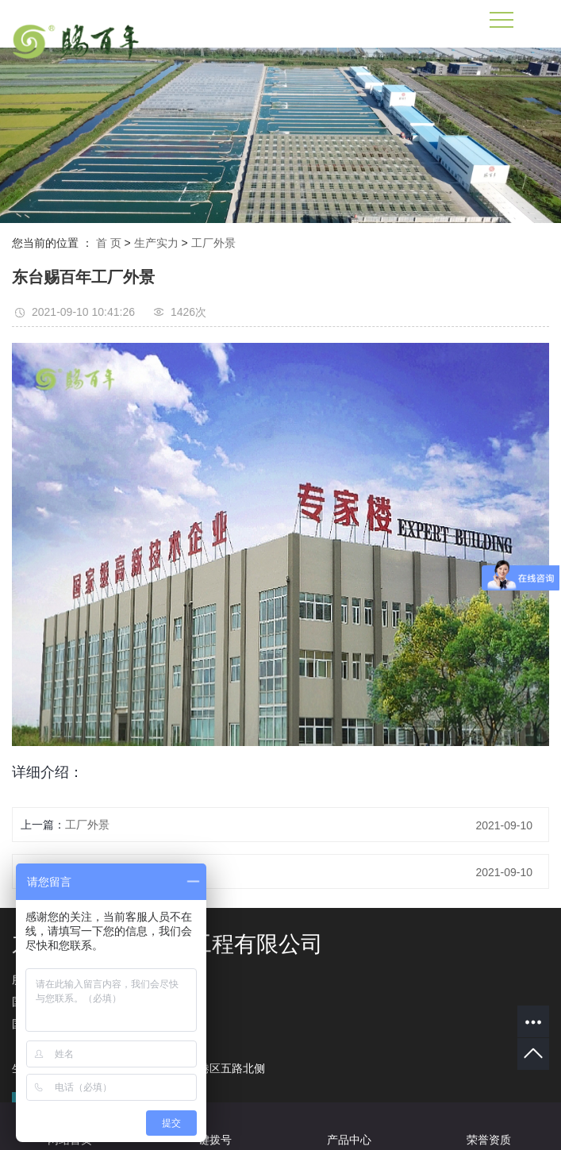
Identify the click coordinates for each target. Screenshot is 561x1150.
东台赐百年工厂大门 (115, 871)
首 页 (108, 243)
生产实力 (156, 243)
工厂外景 (213, 243)
